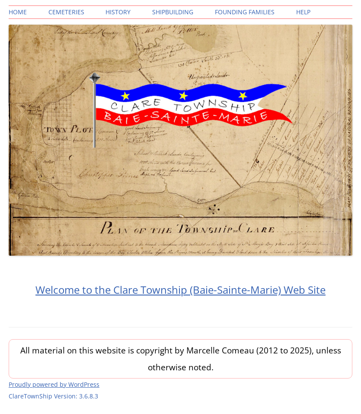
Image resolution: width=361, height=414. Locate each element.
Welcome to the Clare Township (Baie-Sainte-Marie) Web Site (180, 289)
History (118, 12)
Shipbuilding (172, 12)
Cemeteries (66, 12)
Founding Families (245, 12)
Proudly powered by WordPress (54, 384)
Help (303, 12)
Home (18, 12)
